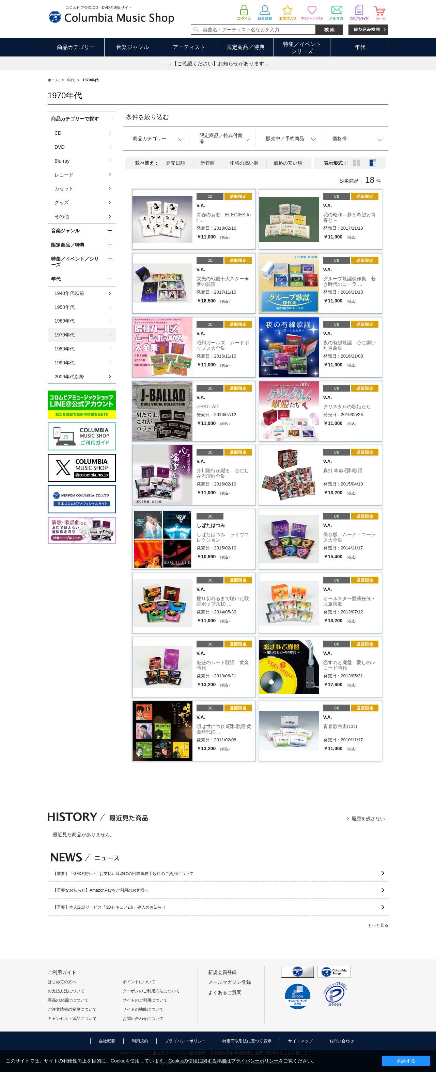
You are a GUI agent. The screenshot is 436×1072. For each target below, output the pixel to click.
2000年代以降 (69, 376)
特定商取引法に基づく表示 (246, 1041)
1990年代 (64, 362)
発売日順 (175, 163)
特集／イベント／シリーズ (75, 261)
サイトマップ (300, 1041)
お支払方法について (66, 991)
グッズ (61, 202)
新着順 (207, 163)
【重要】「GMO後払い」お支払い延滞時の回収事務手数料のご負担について (123, 873)
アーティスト (189, 47)
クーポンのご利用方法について (151, 991)
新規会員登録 (222, 972)
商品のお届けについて (68, 1000)
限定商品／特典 (246, 47)
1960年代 (64, 321)
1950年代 (64, 307)
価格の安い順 (288, 163)
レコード (64, 175)
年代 (360, 47)
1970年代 (64, 334)
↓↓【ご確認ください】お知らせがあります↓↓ (218, 63)
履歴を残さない (368, 818)
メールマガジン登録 (229, 982)
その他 (61, 216)
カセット (64, 188)
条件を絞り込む (147, 117)
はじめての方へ (62, 981)
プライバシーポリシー (185, 1041)
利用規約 (140, 1041)
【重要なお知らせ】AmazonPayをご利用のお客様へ (101, 890)
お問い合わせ (341, 1041)
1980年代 (64, 348)
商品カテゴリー (76, 47)
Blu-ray (61, 161)
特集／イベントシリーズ (302, 47)
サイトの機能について (143, 1009)
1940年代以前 (69, 293)
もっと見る (378, 925)
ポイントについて (139, 981)
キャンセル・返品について (72, 1018)
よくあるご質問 (225, 992)
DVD (59, 147)
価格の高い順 (244, 163)
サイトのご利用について (145, 1000)
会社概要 (107, 1041)
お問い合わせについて (143, 1018)
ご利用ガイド (62, 972)
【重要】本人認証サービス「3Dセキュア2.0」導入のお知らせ (109, 907)
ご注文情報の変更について (72, 1009)
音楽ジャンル (132, 47)
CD (57, 133)
